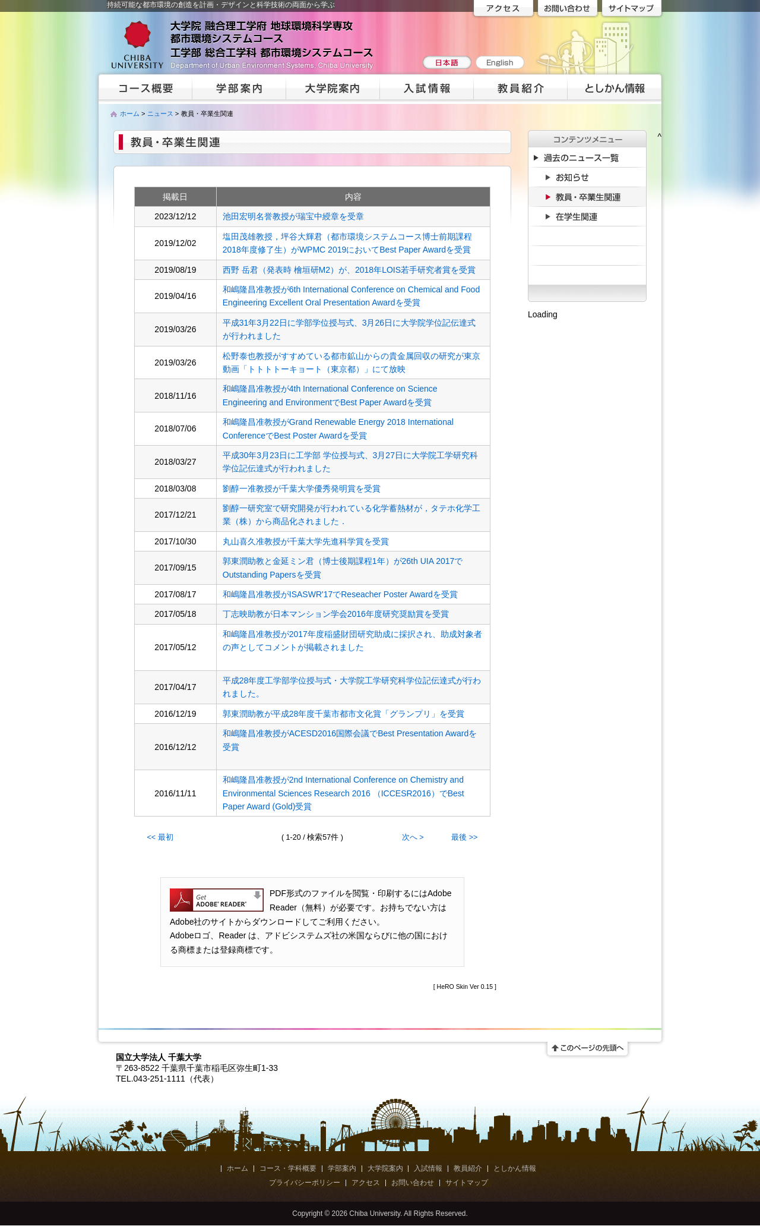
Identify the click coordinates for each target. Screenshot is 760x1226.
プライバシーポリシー (304, 1182)
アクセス (366, 1182)
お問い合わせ (412, 1182)
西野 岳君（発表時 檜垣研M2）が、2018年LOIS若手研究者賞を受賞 (349, 270)
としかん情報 (514, 1168)
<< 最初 (160, 837)
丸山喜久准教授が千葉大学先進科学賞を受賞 (306, 541)
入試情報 (428, 1168)
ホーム (130, 113)
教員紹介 (468, 1168)
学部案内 (342, 1168)
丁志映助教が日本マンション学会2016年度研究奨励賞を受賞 (336, 614)
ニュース (160, 113)
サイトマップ (466, 1182)
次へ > (413, 837)
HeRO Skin (452, 986)
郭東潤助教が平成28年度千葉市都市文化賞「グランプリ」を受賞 (344, 713)
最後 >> (464, 837)
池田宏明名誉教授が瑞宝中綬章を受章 (293, 216)
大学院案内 (385, 1168)
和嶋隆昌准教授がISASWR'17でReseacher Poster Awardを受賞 (340, 594)
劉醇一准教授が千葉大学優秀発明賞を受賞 (302, 488)
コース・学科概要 (287, 1168)
